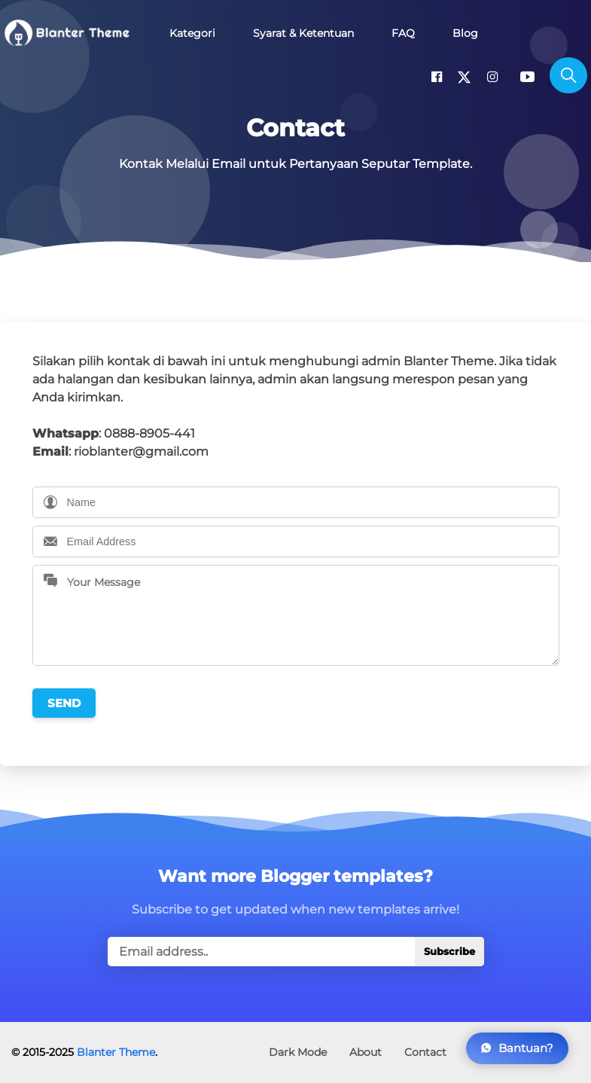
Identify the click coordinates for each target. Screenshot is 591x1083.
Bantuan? (517, 1048)
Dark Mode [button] (298, 1052)
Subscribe (449, 951)
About (365, 1052)
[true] (296, 951)
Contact (425, 1052)
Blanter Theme (116, 1052)
